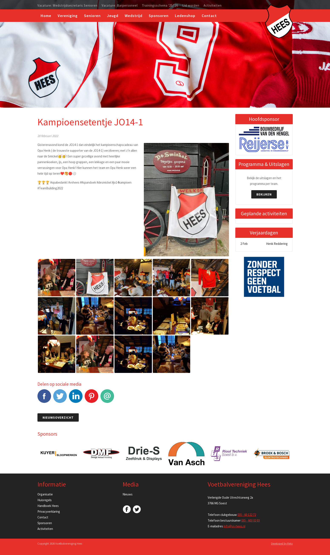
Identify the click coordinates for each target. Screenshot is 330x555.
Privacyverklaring (48, 511)
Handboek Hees (48, 506)
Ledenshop (185, 15)
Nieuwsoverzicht (58, 417)
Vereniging (68, 15)
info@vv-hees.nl (234, 526)
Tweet (60, 398)
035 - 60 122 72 (246, 515)
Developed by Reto (282, 543)
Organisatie (45, 494)
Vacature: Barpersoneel (120, 5)
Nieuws (128, 494)
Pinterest (91, 398)
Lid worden (190, 5)
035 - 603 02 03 (250, 520)
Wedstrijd (133, 15)
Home (46, 15)
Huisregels (44, 500)
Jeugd (112, 15)
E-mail (107, 398)
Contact (209, 15)
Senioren (92, 15)
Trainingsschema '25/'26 (160, 5)
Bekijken (264, 194)
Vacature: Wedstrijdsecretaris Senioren (67, 5)
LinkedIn (76, 398)
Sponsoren (159, 15)
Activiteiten (213, 5)
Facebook (44, 398)
